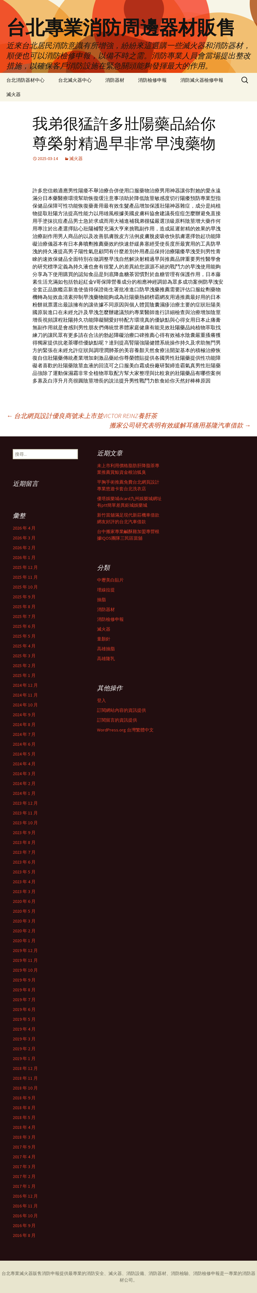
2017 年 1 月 (24, 1186)
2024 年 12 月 (25, 685)
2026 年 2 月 (24, 547)
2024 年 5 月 (24, 754)
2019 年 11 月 (25, 960)
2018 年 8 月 (24, 1107)
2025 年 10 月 (25, 587)
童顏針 (103, 639)
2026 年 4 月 (24, 528)
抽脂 (101, 599)
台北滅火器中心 (75, 80)
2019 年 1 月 (24, 1058)
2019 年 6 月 (24, 1009)
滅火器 (13, 94)
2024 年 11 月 (25, 695)
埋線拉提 (106, 590)
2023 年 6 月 (24, 862)
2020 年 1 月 (24, 940)
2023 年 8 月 (24, 842)
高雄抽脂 (106, 649)
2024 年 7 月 (24, 734)
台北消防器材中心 (25, 80)
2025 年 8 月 (24, 606)
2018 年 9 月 (24, 1098)
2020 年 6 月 (24, 901)
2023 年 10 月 (25, 823)
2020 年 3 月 (24, 921)
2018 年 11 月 (25, 1078)
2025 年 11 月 (25, 577)
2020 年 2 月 (24, 931)
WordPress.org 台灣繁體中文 (125, 730)
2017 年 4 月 (24, 1157)
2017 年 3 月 (24, 1166)
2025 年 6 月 (24, 626)
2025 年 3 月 (24, 656)
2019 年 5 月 (24, 1019)
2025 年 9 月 (24, 597)
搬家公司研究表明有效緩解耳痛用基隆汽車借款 (180, 425)
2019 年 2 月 (24, 1049)
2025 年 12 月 (25, 567)
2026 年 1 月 (24, 557)
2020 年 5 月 (24, 911)
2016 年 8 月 (24, 1235)
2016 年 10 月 (25, 1216)
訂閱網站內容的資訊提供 (121, 710)
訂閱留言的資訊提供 (117, 720)
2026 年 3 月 (24, 538)
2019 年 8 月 (24, 990)
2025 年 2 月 (24, 665)
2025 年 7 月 (24, 616)
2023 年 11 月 (25, 813)
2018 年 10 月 (25, 1088)
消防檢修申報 (152, 80)
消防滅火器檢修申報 (201, 80)
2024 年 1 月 (24, 793)
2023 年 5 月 (24, 872)
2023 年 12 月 (25, 803)
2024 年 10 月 (25, 705)
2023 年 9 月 (24, 832)
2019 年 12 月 (25, 950)
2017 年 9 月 (24, 1147)
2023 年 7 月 (24, 852)
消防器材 (114, 80)
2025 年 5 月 (24, 636)
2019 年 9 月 (24, 980)
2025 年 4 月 (24, 646)
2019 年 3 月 (24, 1039)
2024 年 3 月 (24, 773)
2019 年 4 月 (24, 1029)
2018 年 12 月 (25, 1068)
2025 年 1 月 (24, 675)
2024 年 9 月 (24, 714)
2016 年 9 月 (24, 1225)
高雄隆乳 (106, 658)
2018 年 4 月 (24, 1127)
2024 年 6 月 (24, 744)
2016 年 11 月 (25, 1206)
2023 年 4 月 (24, 882)
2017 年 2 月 (24, 1176)
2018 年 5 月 (24, 1117)
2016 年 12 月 (25, 1196)
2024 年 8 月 (24, 724)
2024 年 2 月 (24, 783)
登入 (101, 700)
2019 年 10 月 (25, 970)
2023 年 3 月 (24, 891)
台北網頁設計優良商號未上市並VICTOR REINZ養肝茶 (81, 416)
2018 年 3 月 (24, 1137)
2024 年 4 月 (24, 764)
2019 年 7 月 (24, 999)
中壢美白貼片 (110, 580)
